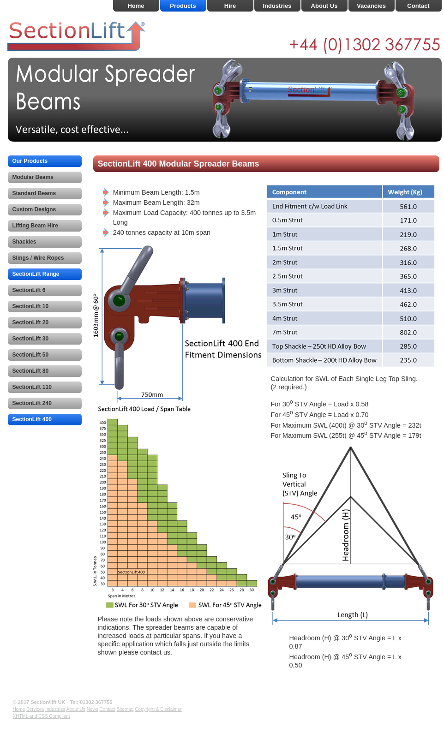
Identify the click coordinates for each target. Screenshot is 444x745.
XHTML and (26, 716)
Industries (277, 5)
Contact (418, 5)
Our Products (30, 161)
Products (183, 5)
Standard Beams (34, 193)
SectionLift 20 (30, 322)
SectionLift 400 (32, 419)
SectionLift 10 (30, 306)
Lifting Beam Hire (35, 225)
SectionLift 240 (32, 403)
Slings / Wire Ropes (38, 258)
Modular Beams (33, 177)
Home (135, 5)
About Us (324, 5)
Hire (230, 5)
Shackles (24, 241)
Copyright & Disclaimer (158, 709)
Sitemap (125, 709)
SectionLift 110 (32, 387)
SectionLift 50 (30, 355)
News (92, 709)
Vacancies (371, 5)
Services (35, 709)
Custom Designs (34, 209)
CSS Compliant (54, 716)
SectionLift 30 (30, 338)
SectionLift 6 (29, 290)
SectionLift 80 (30, 371)
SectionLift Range (36, 274)
